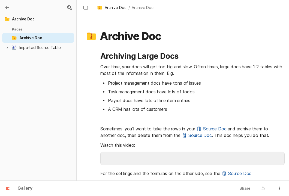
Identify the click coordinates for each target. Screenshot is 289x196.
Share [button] (245, 188)
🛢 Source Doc (211, 128)
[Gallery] (7, 7)
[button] (69, 7)
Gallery (24, 188)
